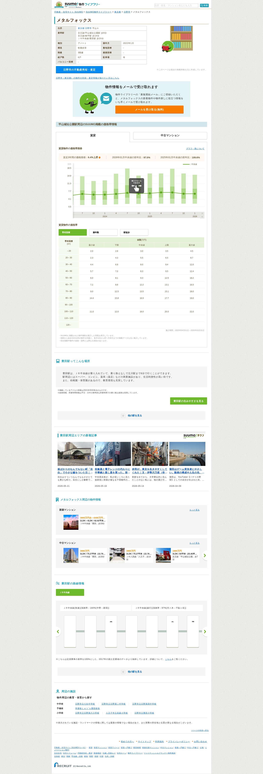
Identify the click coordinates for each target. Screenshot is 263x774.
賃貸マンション (100, 747)
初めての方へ (127, 741)
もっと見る (194, 510)
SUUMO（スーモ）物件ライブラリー (77, 5)
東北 (63, 756)
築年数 (96, 232)
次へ (204, 631)
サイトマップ (144, 741)
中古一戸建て (192, 747)
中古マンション (166, 747)
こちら (168, 659)
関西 (91, 756)
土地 (202, 747)
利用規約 (159, 741)
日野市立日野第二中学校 (114, 704)
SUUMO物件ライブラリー (99, 12)
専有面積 (66, 232)
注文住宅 (58, 753)
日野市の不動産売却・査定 (79, 69)
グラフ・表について (195, 148)
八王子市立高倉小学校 (117, 713)
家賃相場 (137, 747)
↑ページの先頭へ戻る (200, 730)
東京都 (117, 12)
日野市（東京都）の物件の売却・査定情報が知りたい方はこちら (87, 78)
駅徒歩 (127, 232)
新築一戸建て (180, 747)
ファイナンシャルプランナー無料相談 (159, 753)
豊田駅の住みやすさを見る (188, 401)
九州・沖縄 (109, 756)
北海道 (57, 756)
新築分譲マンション (150, 747)
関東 (68, 756)
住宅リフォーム (69, 753)
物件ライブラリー (135, 753)
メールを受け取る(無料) (149, 109)
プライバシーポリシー (179, 741)
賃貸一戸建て (126, 747)
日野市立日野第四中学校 (144, 704)
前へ (58, 631)
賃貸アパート (113, 747)
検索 (206, 5)
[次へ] (204, 555)
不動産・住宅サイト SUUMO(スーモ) (70, 747)
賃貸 (90, 747)
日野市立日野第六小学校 (87, 713)
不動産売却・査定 (85, 753)
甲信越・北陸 (77, 756)
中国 (101, 756)
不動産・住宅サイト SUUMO (68, 12)
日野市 (127, 12)
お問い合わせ (200, 741)
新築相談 (97, 753)
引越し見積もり (109, 753)
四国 (96, 756)
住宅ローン (121, 753)
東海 (86, 756)
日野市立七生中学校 (85, 704)
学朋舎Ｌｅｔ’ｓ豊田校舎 (87, 708)
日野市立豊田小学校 (144, 713)
